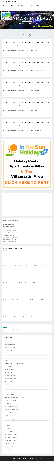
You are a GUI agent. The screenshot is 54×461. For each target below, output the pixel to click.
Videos (26, 5)
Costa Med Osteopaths (9, 347)
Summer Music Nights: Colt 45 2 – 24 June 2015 (27, 102)
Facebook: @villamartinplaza (10, 237)
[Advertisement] (27, 204)
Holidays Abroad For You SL (10, 378)
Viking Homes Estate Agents (11, 381)
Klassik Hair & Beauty (9, 350)
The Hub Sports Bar (9, 446)
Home (4, 5)
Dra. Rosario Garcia (9, 394)
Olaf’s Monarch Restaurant (11, 406)
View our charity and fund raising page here (13, 330)
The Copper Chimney (9, 431)
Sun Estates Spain (8, 372)
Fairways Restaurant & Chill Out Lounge (13, 363)
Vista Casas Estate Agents (10, 434)
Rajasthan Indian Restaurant (11, 388)
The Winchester (8, 366)
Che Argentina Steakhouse (10, 422)
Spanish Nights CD (7, 9)
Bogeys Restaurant (9, 391)
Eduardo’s (6, 341)
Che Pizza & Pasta (8, 412)
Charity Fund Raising (35, 5)
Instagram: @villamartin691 (10, 241)
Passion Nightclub (8, 354)
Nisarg (40, 458)
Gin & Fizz (6, 415)
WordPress (30, 458)
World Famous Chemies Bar (11, 437)
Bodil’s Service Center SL (10, 400)
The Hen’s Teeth (8, 403)
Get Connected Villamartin (10, 375)
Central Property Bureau (10, 443)
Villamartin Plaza (9, 2)
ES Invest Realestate (9, 369)
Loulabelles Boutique (9, 344)
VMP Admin (34, 45)
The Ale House (7, 428)
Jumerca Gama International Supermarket (14, 397)
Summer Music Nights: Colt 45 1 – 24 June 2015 (27, 122)
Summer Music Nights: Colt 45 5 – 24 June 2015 (27, 42)
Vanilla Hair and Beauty (10, 440)
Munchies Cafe (7, 450)
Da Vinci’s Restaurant (9, 385)
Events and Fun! (10, 5)
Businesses (20, 5)
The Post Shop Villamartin (10, 357)
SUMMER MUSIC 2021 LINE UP (10, 220)
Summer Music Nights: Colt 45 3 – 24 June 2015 (27, 82)
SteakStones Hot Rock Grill (11, 409)
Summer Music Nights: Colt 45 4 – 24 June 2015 (27, 62)
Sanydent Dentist (8, 360)
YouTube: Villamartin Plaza (9, 239)
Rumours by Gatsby (9, 419)
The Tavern (7, 425)
